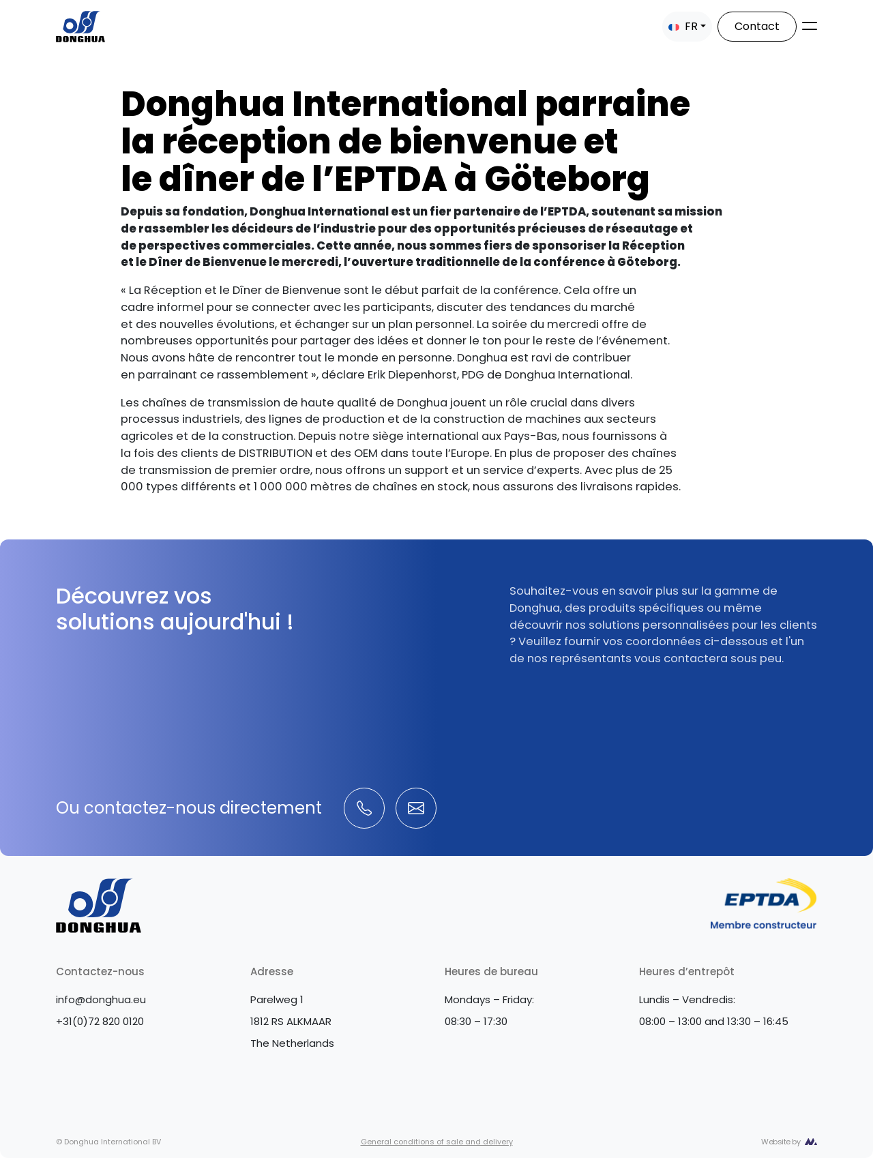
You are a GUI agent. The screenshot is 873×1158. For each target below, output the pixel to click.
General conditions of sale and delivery (437, 1141)
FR (683, 26)
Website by (780, 1141)
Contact (757, 26)
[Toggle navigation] (809, 26)
